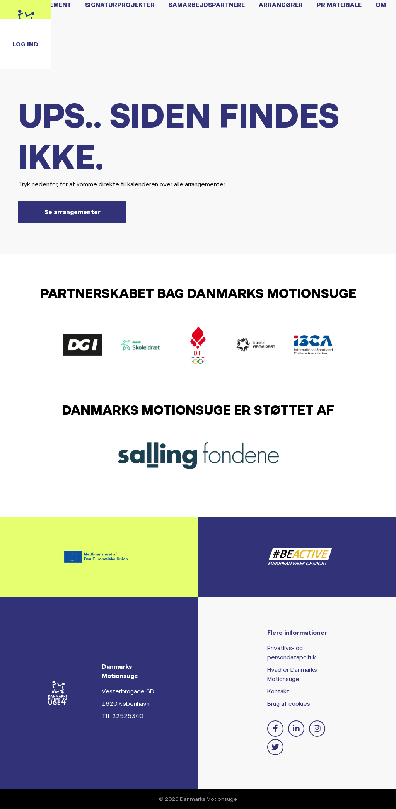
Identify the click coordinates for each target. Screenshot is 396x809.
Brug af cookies (288, 703)
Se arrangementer (72, 211)
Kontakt (278, 691)
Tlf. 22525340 (122, 715)
